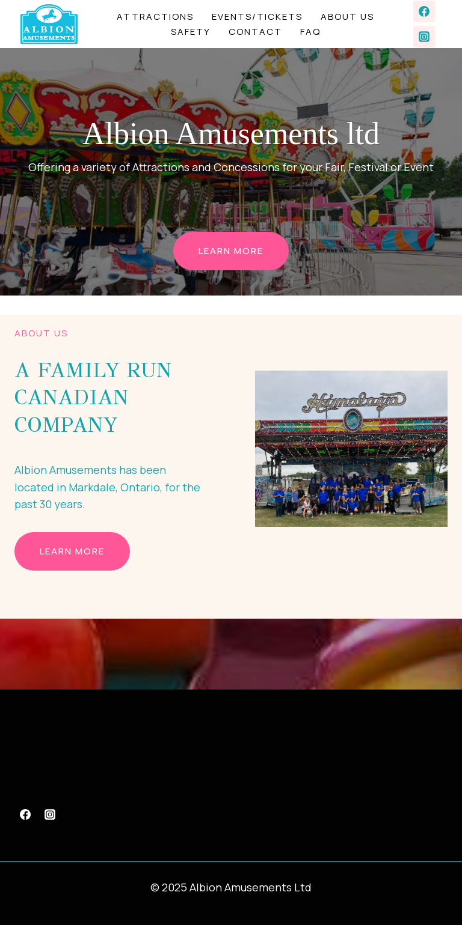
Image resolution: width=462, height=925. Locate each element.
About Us (347, 16)
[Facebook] (424, 11)
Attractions (155, 16)
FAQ (310, 31)
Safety (191, 31)
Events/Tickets (257, 16)
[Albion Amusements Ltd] (49, 24)
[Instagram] (424, 36)
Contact (255, 31)
